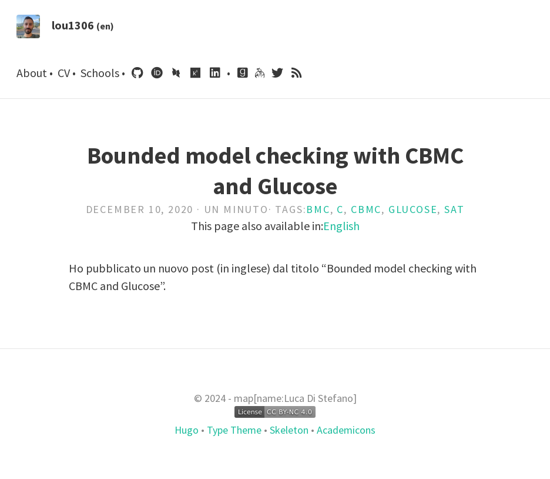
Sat (454, 209)
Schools (101, 72)
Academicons (344, 430)
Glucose (413, 209)
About (32, 72)
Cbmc (366, 209)
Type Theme (234, 430)
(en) (105, 26)
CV (65, 72)
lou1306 (73, 25)
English (341, 225)
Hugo (188, 430)
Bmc (318, 209)
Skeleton (289, 430)
